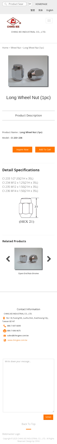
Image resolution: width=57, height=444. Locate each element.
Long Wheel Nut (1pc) (33, 47)
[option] (28, 261)
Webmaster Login (11, 434)
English (49, 10)
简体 (40, 10)
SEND (48, 417)
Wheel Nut (16, 47)
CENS (37, 441)
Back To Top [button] (29, 424)
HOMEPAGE (41, 4)
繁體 (33, 10)
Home (5, 47)
